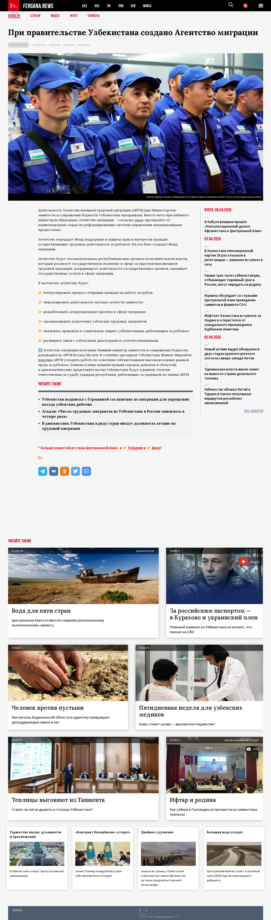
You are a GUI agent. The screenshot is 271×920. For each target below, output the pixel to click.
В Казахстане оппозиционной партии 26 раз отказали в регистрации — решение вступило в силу (233, 257)
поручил (45, 360)
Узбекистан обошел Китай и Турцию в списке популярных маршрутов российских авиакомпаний (227, 396)
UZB (134, 5)
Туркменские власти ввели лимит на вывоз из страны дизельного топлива (231, 373)
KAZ (84, 5)
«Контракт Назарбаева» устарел (96, 834)
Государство (38, 45)
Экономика (83, 45)
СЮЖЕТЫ (94, 16)
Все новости (253, 411)
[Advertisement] (135, 510)
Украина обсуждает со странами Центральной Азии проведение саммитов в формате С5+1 (230, 300)
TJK (109, 5)
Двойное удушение (158, 832)
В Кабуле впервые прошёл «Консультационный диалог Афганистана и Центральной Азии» (233, 226)
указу (139, 220)
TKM (121, 5)
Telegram (135, 448)
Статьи (35, 16)
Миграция (68, 45)
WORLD (148, 5)
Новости (14, 16)
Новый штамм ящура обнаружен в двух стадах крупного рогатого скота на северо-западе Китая (232, 353)
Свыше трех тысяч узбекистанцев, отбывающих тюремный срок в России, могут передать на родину (232, 280)
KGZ (97, 5)
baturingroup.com (163, 916)
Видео (55, 16)
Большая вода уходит (226, 832)
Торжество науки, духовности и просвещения (36, 834)
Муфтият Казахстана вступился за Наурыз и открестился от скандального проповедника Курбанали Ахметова (232, 322)
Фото (73, 16)
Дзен (156, 448)
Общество (54, 45)
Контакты (17, 909)
